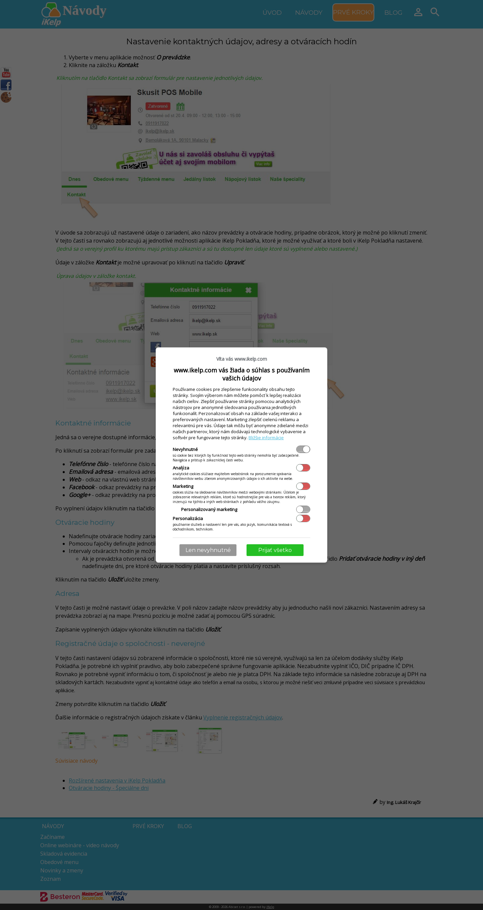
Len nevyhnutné (208, 550)
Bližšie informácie (266, 438)
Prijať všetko (275, 550)
